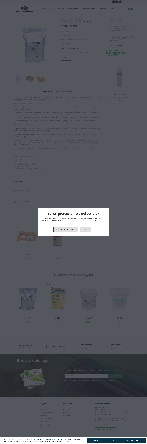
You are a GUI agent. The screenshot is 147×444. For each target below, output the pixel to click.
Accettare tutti (131, 440)
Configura (101, 440)
